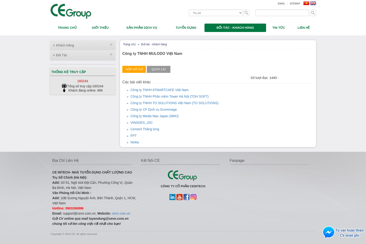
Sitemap (295, 3)
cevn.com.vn (121, 213)
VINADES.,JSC (141, 122)
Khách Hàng (65, 45)
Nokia (134, 142)
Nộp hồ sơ (134, 69)
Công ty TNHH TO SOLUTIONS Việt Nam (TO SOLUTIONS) (174, 103)
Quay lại (158, 69)
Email (281, 3)
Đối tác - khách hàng (154, 44)
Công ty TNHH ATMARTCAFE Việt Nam (159, 90)
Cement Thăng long (144, 129)
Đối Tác (61, 55)
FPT (133, 136)
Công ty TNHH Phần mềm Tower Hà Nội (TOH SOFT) (169, 96)
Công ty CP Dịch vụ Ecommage (153, 109)
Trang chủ (129, 44)
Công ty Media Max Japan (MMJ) (154, 116)
